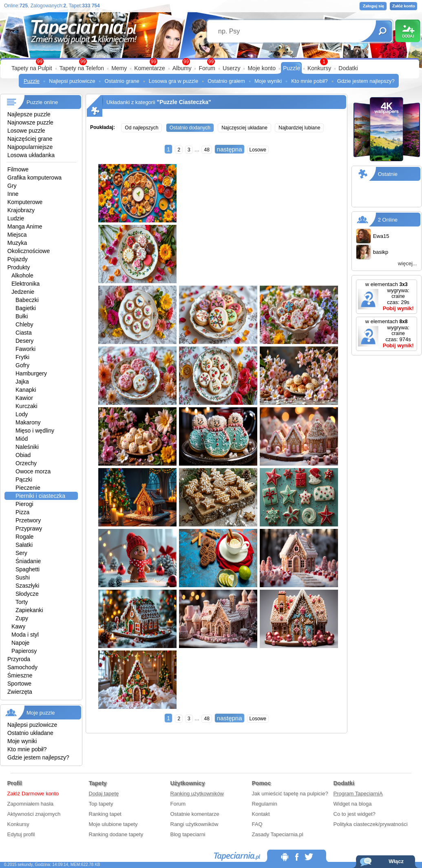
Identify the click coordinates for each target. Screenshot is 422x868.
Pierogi (24, 504)
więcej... (407, 263)
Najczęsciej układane (244, 128)
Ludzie (15, 218)
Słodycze (27, 594)
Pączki (23, 479)
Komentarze (149, 68)
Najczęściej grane (30, 138)
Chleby (24, 324)
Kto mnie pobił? (309, 81)
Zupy (21, 618)
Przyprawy (28, 528)
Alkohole (22, 275)
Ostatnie (388, 174)
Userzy (232, 68)
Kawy (18, 626)
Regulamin (264, 804)
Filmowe (18, 169)
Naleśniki (27, 447)
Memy (119, 68)
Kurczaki (26, 406)
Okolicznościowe (28, 251)
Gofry (22, 365)
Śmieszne (19, 675)
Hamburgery (31, 373)
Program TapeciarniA (358, 793)
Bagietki (25, 308)
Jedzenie (22, 292)
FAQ (257, 824)
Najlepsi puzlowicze (72, 81)
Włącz (396, 861)
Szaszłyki (27, 585)
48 (206, 150)
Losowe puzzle (26, 130)
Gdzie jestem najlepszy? (366, 81)
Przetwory (28, 520)
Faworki (25, 349)
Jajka (22, 381)
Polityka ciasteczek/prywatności (371, 824)
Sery (21, 553)
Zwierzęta (19, 691)
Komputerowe (24, 202)
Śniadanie (28, 561)
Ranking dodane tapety (116, 834)
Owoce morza (33, 471)
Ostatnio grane (121, 81)
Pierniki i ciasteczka (40, 496)
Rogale (24, 536)
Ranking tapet (105, 814)
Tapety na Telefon (82, 68)
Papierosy (24, 651)
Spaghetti (27, 569)
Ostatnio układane (30, 733)
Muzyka (17, 243)
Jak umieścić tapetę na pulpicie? (290, 793)
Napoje (20, 642)
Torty (21, 602)
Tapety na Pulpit (31, 68)
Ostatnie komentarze (194, 814)
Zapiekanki (29, 610)
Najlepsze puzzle (29, 114)
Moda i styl (25, 634)
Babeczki (27, 300)
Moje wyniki (268, 81)
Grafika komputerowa (34, 177)
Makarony (27, 422)
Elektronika (25, 283)
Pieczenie (27, 487)
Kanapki (25, 389)
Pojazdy (17, 259)
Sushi (22, 577)
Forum (207, 68)
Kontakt (261, 814)
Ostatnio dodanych (190, 128)
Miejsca (17, 234)
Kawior (24, 398)
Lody (21, 414)
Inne (12, 194)
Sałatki (24, 545)
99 (211, 61)
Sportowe (19, 683)
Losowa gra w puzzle (173, 81)
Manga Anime (24, 226)
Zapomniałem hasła (30, 804)
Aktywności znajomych (34, 814)
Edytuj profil (21, 834)
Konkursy (319, 68)
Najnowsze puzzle (30, 122)
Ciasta (23, 332)
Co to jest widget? (355, 814)
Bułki (21, 316)
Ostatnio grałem (226, 81)
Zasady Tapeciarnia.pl (277, 834)
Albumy (182, 68)
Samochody (22, 667)
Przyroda (18, 659)
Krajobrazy (21, 210)
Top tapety (101, 804)
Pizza (22, 512)
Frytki (22, 357)
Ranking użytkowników (197, 793)
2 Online (388, 220)
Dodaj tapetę (104, 793)
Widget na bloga (353, 804)
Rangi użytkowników (194, 824)
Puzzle (291, 68)
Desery (24, 340)
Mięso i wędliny (34, 430)
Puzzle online (42, 102)
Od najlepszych (141, 128)
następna (229, 149)
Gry (12, 185)
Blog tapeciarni (187, 834)
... (197, 149)
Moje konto (261, 68)
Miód (21, 438)
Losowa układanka (31, 155)
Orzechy (26, 463)
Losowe (258, 150)
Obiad (23, 455)
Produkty (18, 267)
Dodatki (348, 68)
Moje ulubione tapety (113, 824)
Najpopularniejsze (30, 147)
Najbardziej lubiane (299, 128)
